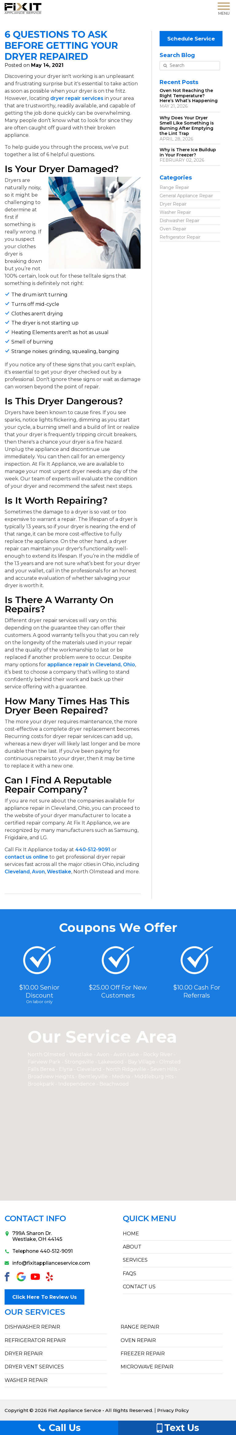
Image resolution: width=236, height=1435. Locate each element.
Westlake (59, 872)
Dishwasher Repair (179, 220)
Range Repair (174, 187)
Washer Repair (175, 211)
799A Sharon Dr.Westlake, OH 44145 (33, 1236)
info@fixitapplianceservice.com (47, 1263)
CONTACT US (139, 1287)
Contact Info (35, 1219)
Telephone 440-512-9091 (39, 1251)
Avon (38, 872)
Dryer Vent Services (34, 1366)
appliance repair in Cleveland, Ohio (91, 664)
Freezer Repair (143, 1353)
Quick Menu (149, 1219)
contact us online (26, 857)
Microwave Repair (147, 1366)
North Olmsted (46, 1054)
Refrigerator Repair (180, 236)
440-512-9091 (92, 849)
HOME (131, 1234)
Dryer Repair (173, 203)
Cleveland (17, 872)
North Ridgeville (126, 1069)
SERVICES (135, 1260)
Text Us (177, 1427)
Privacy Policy (173, 1410)
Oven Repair (173, 228)
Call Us (59, 1427)
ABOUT (132, 1247)
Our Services (35, 1311)
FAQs (129, 1273)
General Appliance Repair (186, 195)
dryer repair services (76, 98)
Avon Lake (126, 1054)
